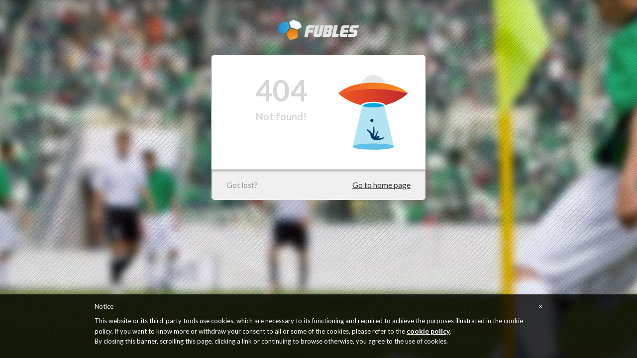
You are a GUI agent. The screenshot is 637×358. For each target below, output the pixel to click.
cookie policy (428, 331)
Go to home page (381, 184)
